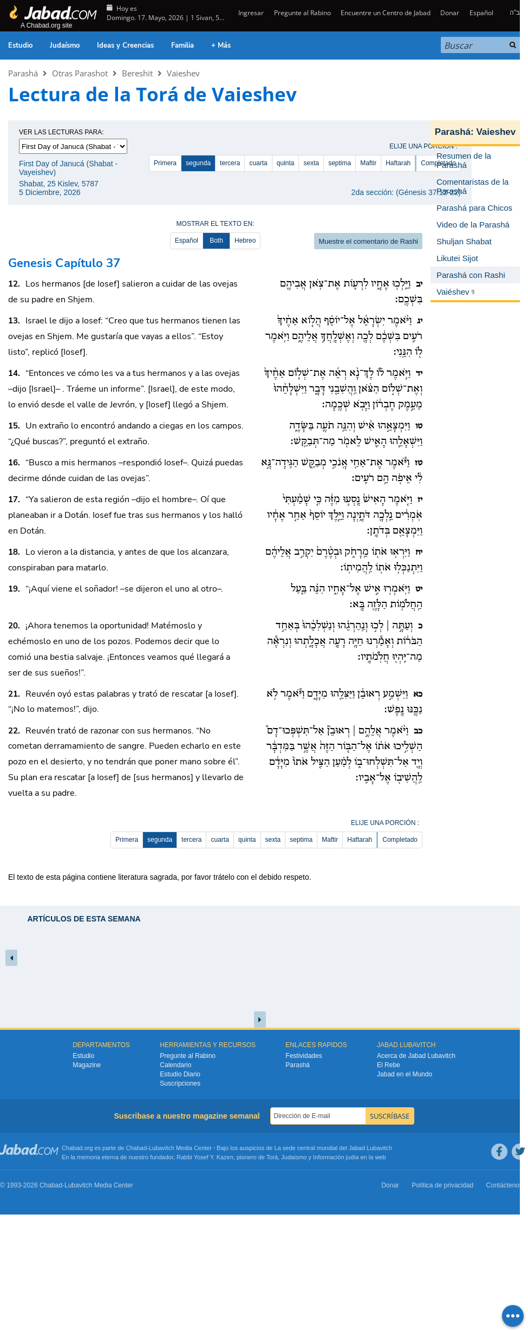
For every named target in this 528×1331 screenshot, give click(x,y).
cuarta (258, 163)
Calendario (175, 1065)
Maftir (368, 163)
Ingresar (250, 12)
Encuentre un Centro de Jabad (386, 12)
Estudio (20, 45)
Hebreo (245, 240)
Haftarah (398, 163)
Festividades (303, 1056)
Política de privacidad (442, 1185)
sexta (311, 163)
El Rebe (388, 1065)
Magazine (87, 1065)
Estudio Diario (180, 1074)
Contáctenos (504, 1185)
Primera (165, 163)
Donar (449, 12)
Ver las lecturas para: (61, 132)
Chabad (136, 1148)
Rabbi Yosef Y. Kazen (205, 1157)
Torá (272, 1157)
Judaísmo (65, 45)
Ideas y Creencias (125, 45)
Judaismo (294, 1157)
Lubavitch (161, 1148)
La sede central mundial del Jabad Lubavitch (334, 1148)
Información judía (336, 1157)
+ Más (221, 45)
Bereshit (137, 73)
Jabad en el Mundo (404, 1074)
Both (216, 240)
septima (339, 163)
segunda (198, 163)
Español (481, 12)
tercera (230, 163)
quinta (286, 163)
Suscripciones (180, 1083)
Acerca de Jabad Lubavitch (416, 1056)
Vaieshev (183, 73)
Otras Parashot (80, 73)
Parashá (23, 73)
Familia (182, 45)
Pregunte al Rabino (302, 12)
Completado (400, 839)
